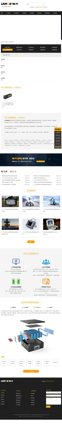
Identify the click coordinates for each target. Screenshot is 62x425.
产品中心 (18, 391)
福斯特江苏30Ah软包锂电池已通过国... (42, 175)
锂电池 (6, 140)
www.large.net (41, 416)
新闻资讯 (39, 13)
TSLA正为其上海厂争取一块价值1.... (10, 178)
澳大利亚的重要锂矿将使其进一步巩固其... (11, 180)
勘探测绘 (32, 402)
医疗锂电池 (53, 143)
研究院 (2, 397)
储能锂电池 (54, 47)
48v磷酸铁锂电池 (21, 145)
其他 (2, 67)
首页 (2, 13)
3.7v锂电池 (15, 145)
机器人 (32, 395)
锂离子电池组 (41, 141)
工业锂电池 (49, 140)
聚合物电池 (42, 47)
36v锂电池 (44, 140)
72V (2, 61)
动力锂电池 (16, 13)
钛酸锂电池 (42, 49)
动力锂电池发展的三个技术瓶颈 (9, 184)
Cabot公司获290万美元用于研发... (41, 180)
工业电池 (8, 13)
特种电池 (24, 13)
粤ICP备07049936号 (45, 414)
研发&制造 (47, 13)
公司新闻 (2, 401)
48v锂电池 (7, 141)
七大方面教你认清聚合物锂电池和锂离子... (43, 184)
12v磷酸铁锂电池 (33, 143)
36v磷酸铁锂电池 (8, 145)
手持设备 (32, 404)
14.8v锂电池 (29, 141)
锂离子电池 (7, 47)
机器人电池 (39, 143)
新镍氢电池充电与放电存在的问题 (9, 175)
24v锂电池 (32, 140)
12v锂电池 (21, 140)
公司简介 (2, 392)
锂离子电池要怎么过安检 (7, 182)
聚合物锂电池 (19, 143)
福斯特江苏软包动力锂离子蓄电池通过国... (43, 182)
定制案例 (32, 13)
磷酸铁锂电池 (19, 47)
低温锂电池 (19, 49)
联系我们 (3, 16)
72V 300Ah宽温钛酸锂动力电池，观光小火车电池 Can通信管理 (7, 105)
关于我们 (55, 13)
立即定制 (31, 371)
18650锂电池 (31, 47)
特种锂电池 (27, 140)
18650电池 (24, 141)
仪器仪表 (32, 400)
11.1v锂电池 (18, 141)
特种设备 (32, 393)
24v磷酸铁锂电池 (46, 143)
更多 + (31, 241)
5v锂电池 (10, 140)
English (46, 7)
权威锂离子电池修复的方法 (40, 178)
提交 (48, 406)
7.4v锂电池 (28, 145)
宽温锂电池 (31, 49)
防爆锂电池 (54, 49)
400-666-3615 (58, 143)
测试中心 (2, 399)
